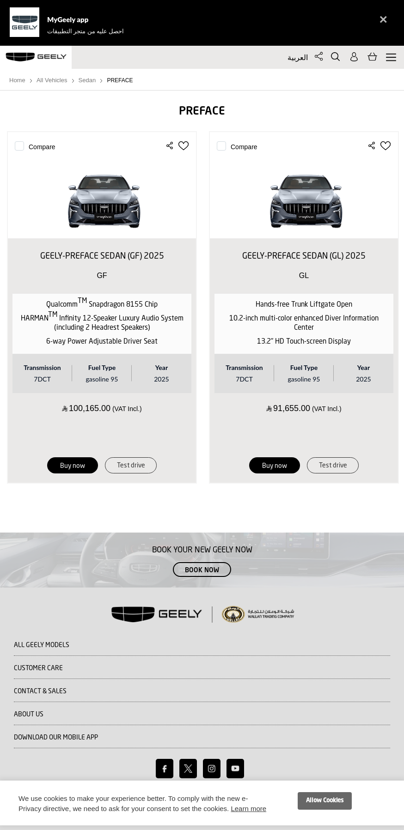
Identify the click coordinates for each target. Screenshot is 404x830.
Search (335, 56)
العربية (298, 57)
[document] (202, 803)
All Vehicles (52, 80)
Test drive (131, 465)
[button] (184, 146)
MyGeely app (67, 19)
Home (17, 80)
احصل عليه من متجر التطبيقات (85, 31)
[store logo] (36, 57)
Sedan (87, 80)
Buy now (72, 466)
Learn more (248, 808)
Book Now (202, 570)
